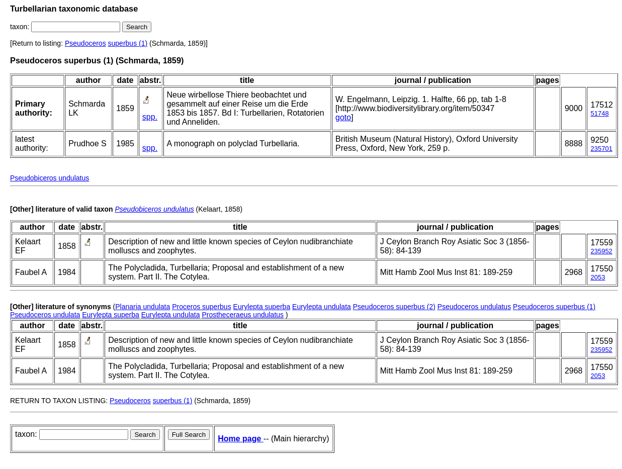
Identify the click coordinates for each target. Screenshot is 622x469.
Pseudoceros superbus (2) (394, 307)
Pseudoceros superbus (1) (554, 307)
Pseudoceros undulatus (474, 307)
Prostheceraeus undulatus (243, 315)
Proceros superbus (201, 307)
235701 (601, 148)
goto (343, 117)
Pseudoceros (85, 43)
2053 (597, 277)
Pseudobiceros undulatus (49, 178)
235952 (601, 251)
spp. (149, 117)
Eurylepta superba (262, 307)
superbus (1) (128, 43)
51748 (599, 113)
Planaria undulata (142, 307)
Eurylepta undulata (321, 307)
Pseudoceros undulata (45, 315)
